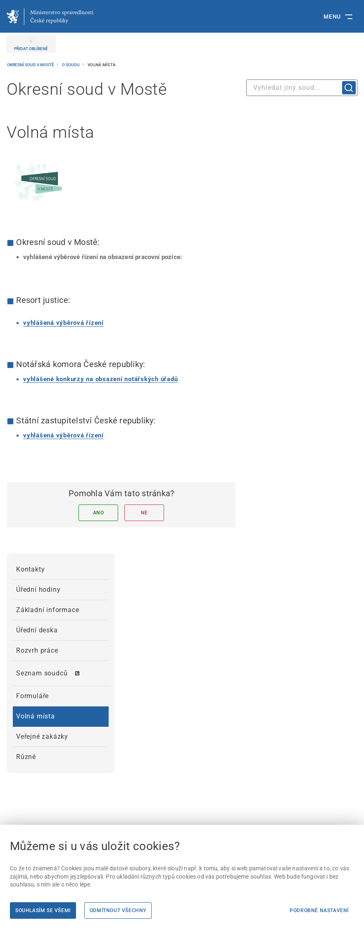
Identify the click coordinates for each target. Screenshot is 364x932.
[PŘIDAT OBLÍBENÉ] (31, 44)
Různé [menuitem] (26, 757)
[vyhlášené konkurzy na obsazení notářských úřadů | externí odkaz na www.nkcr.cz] (100, 379)
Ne (144, 513)
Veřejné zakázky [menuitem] (42, 736)
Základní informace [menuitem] (47, 610)
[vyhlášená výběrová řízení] (63, 323)
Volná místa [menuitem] (35, 716)
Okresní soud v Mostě (31, 64)
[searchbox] (301, 87)
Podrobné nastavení (319, 910)
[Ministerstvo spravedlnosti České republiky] (50, 16)
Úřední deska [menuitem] (37, 630)
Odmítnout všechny (118, 910)
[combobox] (301, 87)
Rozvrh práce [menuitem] (37, 650)
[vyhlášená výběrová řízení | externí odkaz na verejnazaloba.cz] (63, 435)
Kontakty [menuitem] (30, 569)
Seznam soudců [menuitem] (41, 673)
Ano (98, 513)
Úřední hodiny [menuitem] (38, 589)
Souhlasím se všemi (43, 910)
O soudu (71, 64)
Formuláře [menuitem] (32, 696)
